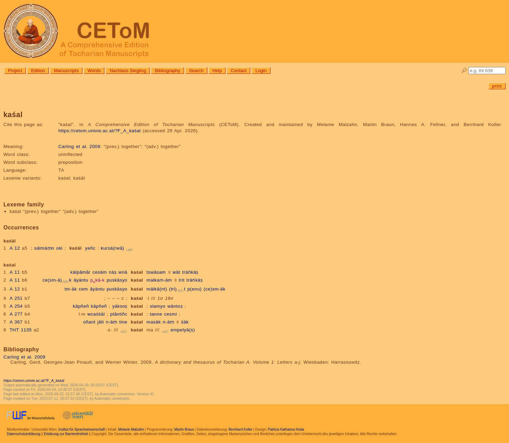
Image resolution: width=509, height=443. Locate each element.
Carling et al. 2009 (79, 146)
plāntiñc (118, 314)
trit (182, 280)
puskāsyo (117, 280)
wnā (122, 272)
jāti (100, 322)
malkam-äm (159, 280)
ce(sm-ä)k (57, 280)
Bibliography (167, 70)
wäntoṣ (175, 306)
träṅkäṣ (190, 272)
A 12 (15, 248)
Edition (38, 70)
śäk (184, 322)
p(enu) (194, 289)
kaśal (137, 272)
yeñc (90, 248)
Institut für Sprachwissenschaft (81, 429)
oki (59, 248)
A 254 (16, 306)
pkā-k (97, 280)
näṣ (112, 272)
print (497, 86)
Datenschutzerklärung (23, 434)
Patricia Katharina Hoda (286, 429)
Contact (238, 70)
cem (83, 289)
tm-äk (71, 289)
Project (15, 70)
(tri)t (177, 289)
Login (261, 70)
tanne (156, 314)
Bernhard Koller (240, 429)
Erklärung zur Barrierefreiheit (66, 434)
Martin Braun (184, 429)
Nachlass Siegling (127, 70)
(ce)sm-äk (214, 289)
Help (217, 70)
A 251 (16, 298)
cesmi (170, 314)
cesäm (100, 272)
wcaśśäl (96, 314)
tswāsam (156, 272)
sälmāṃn (44, 248)
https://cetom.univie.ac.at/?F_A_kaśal (99, 130)
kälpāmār (80, 272)
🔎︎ (464, 70)
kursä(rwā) (112, 248)
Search (196, 70)
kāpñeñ (81, 306)
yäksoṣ (119, 306)
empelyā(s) (183, 329)
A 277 (16, 314)
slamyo (157, 306)
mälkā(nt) (157, 289)
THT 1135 (21, 329)
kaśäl (75, 248)
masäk (154, 322)
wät (176, 272)
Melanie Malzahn (131, 429)
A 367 (16, 322)
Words (94, 70)
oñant (89, 322)
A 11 (15, 272)
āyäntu (80, 280)
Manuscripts (66, 70)
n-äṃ (111, 322)
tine (123, 322)
